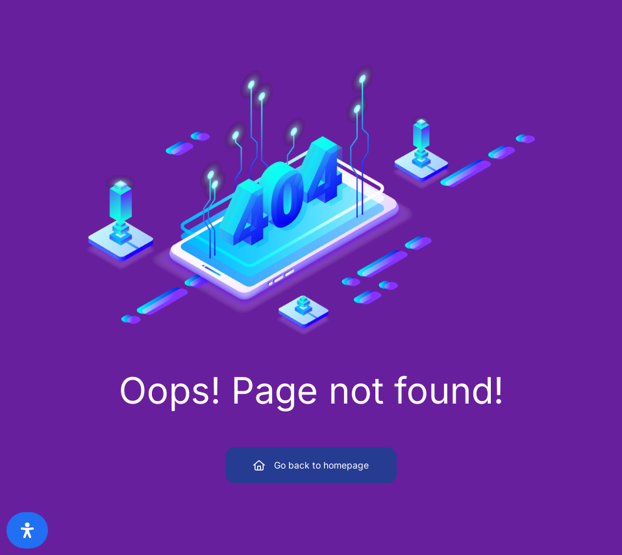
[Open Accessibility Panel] (27, 530)
